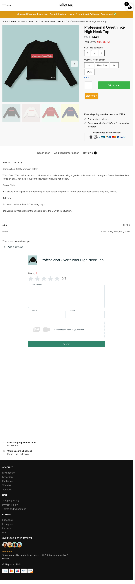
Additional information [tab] (66, 152)
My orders (7, 480)
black (89, 65)
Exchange (7, 484)
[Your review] (66, 296)
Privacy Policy (10, 508)
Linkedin (6, 532)
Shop (13, 21)
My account (8, 476)
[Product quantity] (88, 85)
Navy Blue (102, 65)
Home (5, 21)
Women (21, 21)
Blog (4, 536)
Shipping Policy (10, 504)
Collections (33, 21)
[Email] (86, 314)
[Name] (47, 314)
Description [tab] (43, 152)
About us (7, 493)
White (89, 72)
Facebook (7, 523)
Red (114, 65)
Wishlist (6, 489)
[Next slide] (74, 64)
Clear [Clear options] (86, 77)
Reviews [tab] (90, 153)
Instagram (7, 528)
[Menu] (6, 5)
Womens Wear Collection (53, 21)
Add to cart (114, 85)
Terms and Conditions (14, 512)
